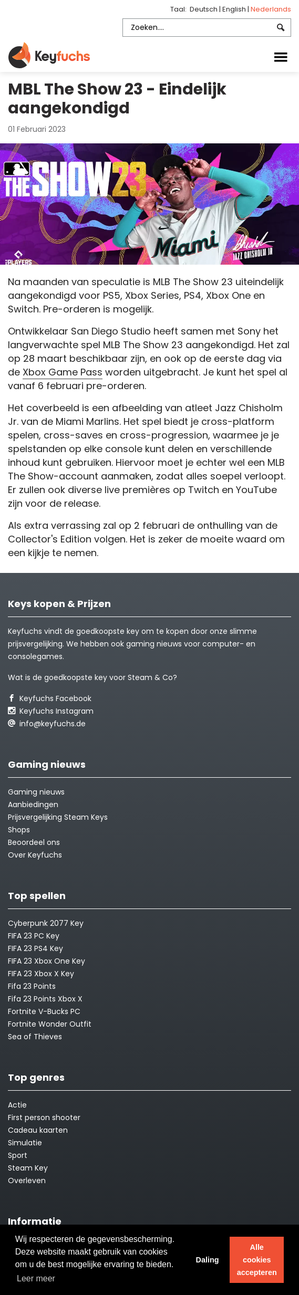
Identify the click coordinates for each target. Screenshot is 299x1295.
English (235, 9)
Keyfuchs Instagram (51, 711)
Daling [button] (207, 1260)
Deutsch (204, 9)
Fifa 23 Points (32, 986)
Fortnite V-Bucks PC (44, 1011)
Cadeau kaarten (38, 1130)
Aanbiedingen (33, 804)
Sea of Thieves (35, 1036)
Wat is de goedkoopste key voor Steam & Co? (92, 677)
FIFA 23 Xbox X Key (41, 973)
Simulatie (25, 1142)
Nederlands (271, 9)
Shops (19, 829)
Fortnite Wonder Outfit (49, 1024)
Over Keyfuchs (35, 855)
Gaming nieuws (36, 792)
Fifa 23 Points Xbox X (45, 999)
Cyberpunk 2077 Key (46, 923)
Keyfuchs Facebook (49, 698)
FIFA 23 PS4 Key (35, 948)
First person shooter (44, 1117)
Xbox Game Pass (62, 372)
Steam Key (28, 1168)
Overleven (27, 1180)
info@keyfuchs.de (47, 723)
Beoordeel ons (34, 842)
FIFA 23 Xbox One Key (46, 961)
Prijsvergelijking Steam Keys (58, 817)
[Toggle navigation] (280, 56)
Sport (17, 1155)
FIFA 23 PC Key (33, 936)
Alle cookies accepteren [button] (257, 1260)
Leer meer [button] (36, 1278)
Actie (17, 1105)
